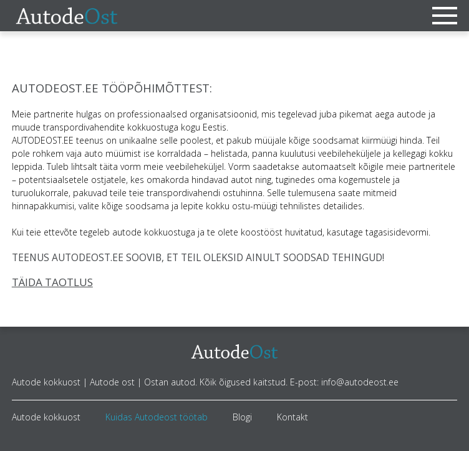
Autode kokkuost (46, 417)
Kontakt (292, 417)
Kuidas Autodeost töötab (156, 417)
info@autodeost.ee (360, 382)
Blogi (242, 417)
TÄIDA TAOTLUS (52, 282)
